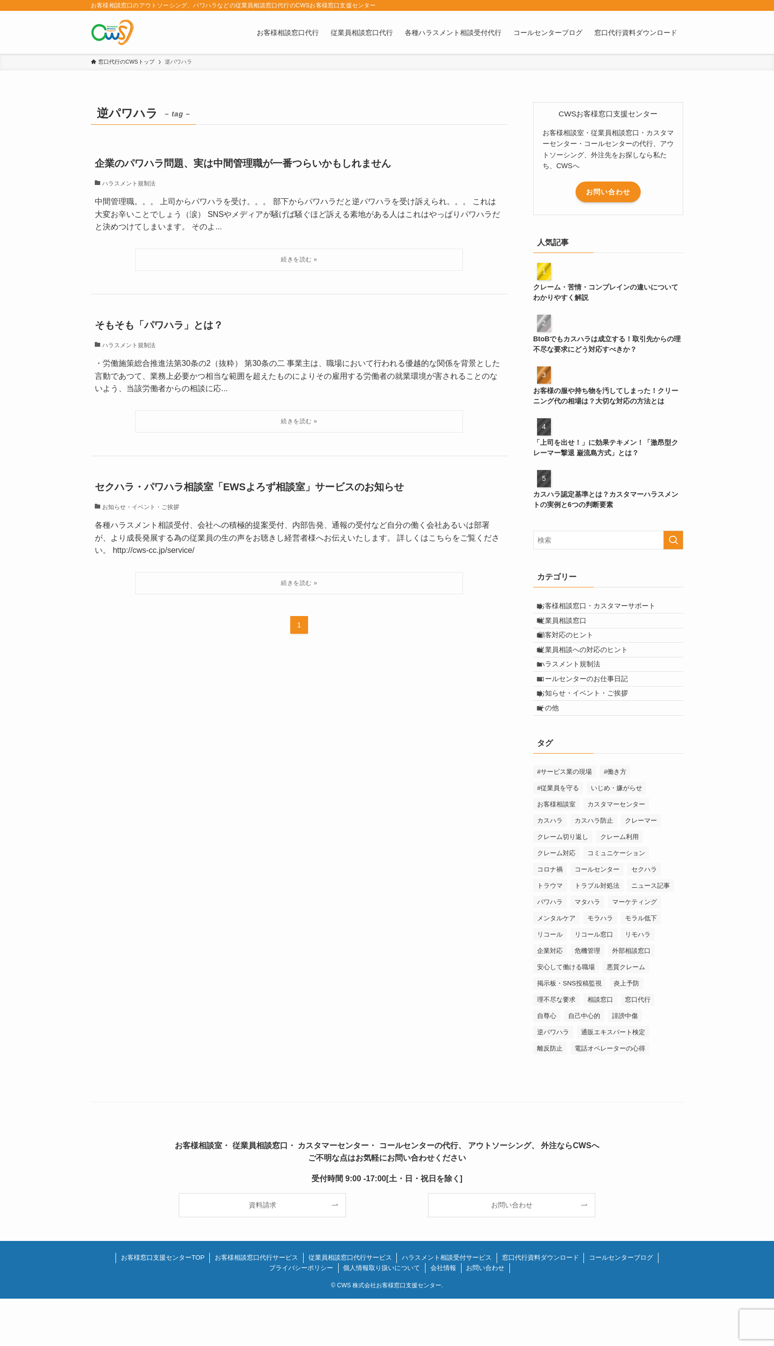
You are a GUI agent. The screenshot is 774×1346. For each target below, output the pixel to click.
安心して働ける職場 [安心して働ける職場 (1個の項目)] (566, 1014)
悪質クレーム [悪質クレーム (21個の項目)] (626, 1014)
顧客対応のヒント (573, 650)
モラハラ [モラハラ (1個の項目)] (600, 965)
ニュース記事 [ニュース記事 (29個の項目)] (650, 933)
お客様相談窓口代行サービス (256, 1305)
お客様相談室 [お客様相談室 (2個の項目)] (556, 851)
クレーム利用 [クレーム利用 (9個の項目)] (619, 884)
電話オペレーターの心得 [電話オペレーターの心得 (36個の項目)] (610, 1095)
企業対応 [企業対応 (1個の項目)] (550, 998)
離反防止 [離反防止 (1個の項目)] (550, 1095)
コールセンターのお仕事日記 (590, 711)
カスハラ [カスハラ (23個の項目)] (550, 868)
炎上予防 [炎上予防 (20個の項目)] (626, 1030)
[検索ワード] (608, 540)
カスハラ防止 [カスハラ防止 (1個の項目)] (594, 868)
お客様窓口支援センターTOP (163, 1305)
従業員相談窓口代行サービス (350, 1305)
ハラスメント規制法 (576, 691)
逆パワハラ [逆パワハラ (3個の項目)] (553, 1079)
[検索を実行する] (673, 540)
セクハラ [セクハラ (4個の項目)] (644, 916)
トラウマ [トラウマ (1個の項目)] (550, 933)
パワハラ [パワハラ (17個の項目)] (550, 949)
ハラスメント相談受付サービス (447, 1305)
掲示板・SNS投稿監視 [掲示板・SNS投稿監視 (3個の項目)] (569, 1030)
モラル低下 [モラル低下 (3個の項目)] (641, 965)
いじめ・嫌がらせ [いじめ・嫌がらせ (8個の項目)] (616, 835)
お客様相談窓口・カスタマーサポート (604, 609)
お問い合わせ (608, 192)
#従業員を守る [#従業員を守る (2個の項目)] (558, 835)
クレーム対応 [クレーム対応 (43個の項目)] (556, 900)
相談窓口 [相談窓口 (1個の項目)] (600, 1047)
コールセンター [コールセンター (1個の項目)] (597, 916)
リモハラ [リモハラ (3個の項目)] (638, 981)
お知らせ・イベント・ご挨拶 (590, 732)
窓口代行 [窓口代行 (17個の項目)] (638, 1047)
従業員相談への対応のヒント (590, 670)
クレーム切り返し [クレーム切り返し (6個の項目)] (562, 884)
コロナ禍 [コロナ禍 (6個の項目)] (550, 916)
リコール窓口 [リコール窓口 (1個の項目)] (594, 981)
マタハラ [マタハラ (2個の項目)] (587, 949)
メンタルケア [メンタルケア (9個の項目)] (556, 965)
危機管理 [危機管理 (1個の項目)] (587, 998)
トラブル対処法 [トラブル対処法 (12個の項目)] (597, 933)
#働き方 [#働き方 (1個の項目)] (615, 819)
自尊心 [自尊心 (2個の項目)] (546, 1063)
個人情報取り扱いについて (381, 1315)
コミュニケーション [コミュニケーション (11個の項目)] (616, 900)
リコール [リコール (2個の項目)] (550, 981)
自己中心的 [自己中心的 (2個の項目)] (584, 1063)
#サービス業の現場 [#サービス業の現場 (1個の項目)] (564, 819)
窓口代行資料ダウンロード (540, 1305)
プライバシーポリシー (301, 1315)
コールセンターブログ (621, 1305)
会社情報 (443, 1315)
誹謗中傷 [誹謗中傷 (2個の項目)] (625, 1063)
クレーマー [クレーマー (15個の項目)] (641, 868)
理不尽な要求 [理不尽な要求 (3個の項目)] (556, 1047)
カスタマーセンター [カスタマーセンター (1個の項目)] (616, 851)
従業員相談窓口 (569, 629)
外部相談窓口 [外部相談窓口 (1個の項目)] (631, 998)
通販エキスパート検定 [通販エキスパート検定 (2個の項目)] (613, 1079)
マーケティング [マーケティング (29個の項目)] (634, 949)
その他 (555, 752)
